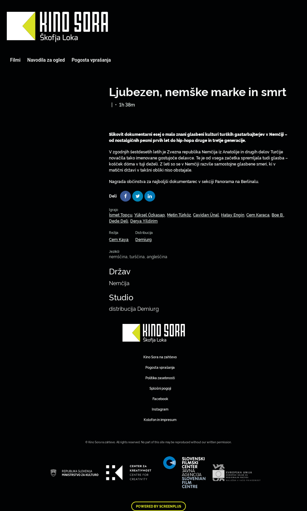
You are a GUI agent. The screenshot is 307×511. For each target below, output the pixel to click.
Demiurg (143, 239)
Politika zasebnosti (160, 377)
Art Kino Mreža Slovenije (57, 27)
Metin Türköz (179, 214)
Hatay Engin (232, 214)
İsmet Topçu (120, 214)
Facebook (160, 398)
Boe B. (278, 214)
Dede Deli (118, 220)
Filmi (15, 60)
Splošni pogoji (160, 388)
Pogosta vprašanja (91, 60)
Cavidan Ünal (206, 214)
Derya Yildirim (144, 220)
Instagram (160, 409)
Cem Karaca (258, 214)
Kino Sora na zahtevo (160, 357)
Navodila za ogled (46, 60)
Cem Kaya (119, 239)
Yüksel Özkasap (149, 214)
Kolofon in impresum (160, 419)
